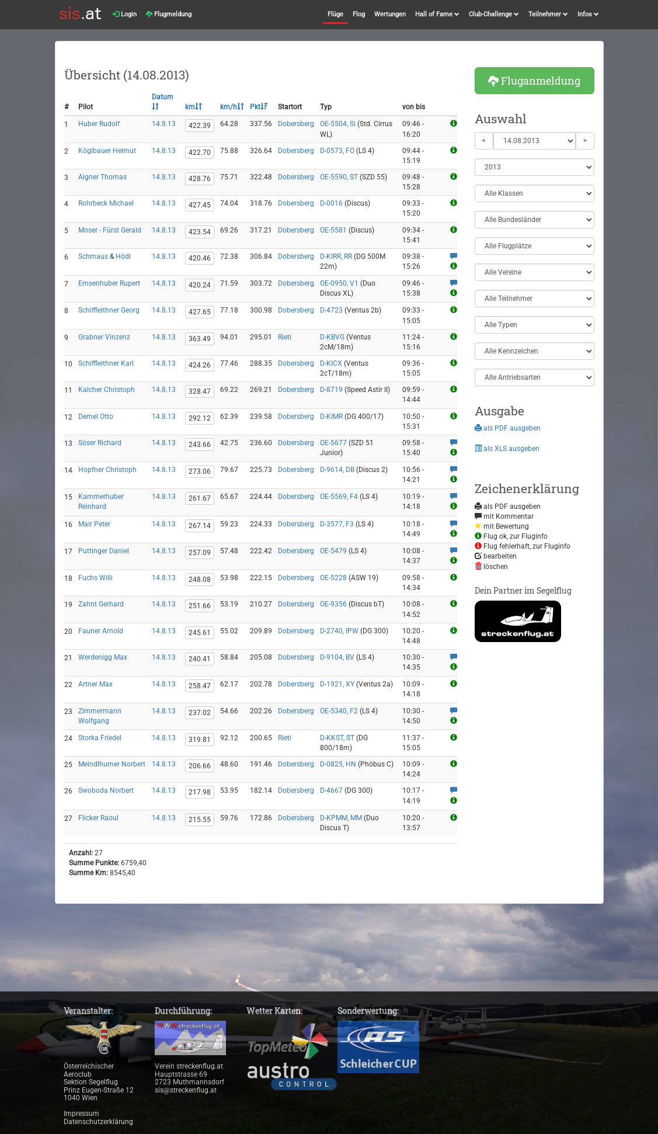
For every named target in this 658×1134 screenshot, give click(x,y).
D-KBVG (332, 337)
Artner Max (95, 684)
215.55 (200, 820)
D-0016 (331, 203)
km (193, 107)
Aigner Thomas (102, 177)
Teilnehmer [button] (548, 14)
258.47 (200, 686)
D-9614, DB (337, 470)
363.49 (200, 339)
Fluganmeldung (534, 81)
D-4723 (331, 310)
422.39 (200, 126)
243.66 (200, 445)
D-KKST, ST (337, 738)
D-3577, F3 (337, 524)
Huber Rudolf (99, 124)
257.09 (200, 553)
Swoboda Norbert (106, 790)
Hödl (123, 256)
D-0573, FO (337, 151)
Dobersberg (296, 124)
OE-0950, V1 (339, 283)
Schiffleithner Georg (109, 310)
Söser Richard (99, 443)
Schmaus (93, 256)
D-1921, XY (337, 684)
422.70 (200, 152)
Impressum (81, 1113)
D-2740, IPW (339, 631)
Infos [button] (588, 14)
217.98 (200, 792)
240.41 (200, 659)
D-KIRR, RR (336, 256)
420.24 (200, 285)
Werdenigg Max (102, 657)
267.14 (200, 526)
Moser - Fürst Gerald (109, 230)
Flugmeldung (169, 14)
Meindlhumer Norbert (111, 764)
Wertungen (390, 14)
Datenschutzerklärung (98, 1122)
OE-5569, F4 (339, 497)
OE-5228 (333, 578)
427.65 (200, 312)
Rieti (284, 337)
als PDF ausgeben (508, 428)
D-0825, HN (338, 764)
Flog (359, 14)
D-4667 (331, 790)
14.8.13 (164, 124)
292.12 (200, 418)
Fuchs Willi (95, 578)
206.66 (200, 766)
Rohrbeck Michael (106, 203)
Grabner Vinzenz (104, 337)
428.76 (200, 179)
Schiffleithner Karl (106, 363)
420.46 (200, 258)
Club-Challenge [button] (494, 14)
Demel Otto (95, 416)
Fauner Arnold (100, 631)
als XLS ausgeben (507, 449)
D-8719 (331, 390)
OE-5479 (333, 551)
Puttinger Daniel (103, 551)
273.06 (200, 471)
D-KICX (331, 363)
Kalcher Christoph (106, 390)
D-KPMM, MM (341, 818)
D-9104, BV (337, 657)
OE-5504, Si (338, 124)
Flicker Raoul (98, 818)
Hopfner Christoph (107, 470)
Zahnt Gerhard (101, 604)
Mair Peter (94, 524)
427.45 (200, 205)
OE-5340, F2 (339, 711)
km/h (232, 107)
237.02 (200, 713)
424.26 (200, 365)
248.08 (200, 579)
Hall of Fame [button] (437, 14)
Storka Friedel (99, 738)
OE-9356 (333, 604)
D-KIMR (331, 416)
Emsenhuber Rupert (109, 283)
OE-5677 (333, 443)
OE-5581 (333, 230)
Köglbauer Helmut (107, 151)
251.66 (200, 606)
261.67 (200, 498)
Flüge (335, 14)
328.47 (200, 391)
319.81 (200, 740)
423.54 (200, 232)
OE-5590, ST (339, 177)
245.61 (200, 633)
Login (125, 14)
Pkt (258, 107)
